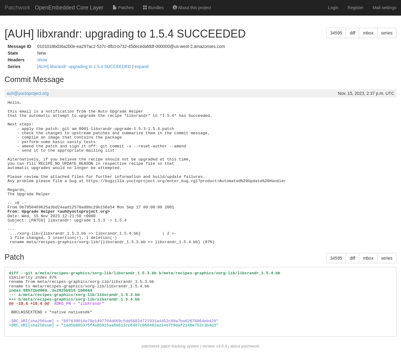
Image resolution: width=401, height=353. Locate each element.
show (42, 59)
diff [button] (352, 33)
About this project (192, 7)
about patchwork (244, 346)
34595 (336, 33)
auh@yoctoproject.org (28, 93)
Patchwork (17, 8)
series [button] (386, 33)
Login (333, 7)
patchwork (151, 346)
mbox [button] (368, 33)
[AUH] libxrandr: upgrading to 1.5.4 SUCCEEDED (84, 66)
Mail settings (384, 7)
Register (355, 7)
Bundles (153, 7)
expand (142, 66)
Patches (123, 7)
